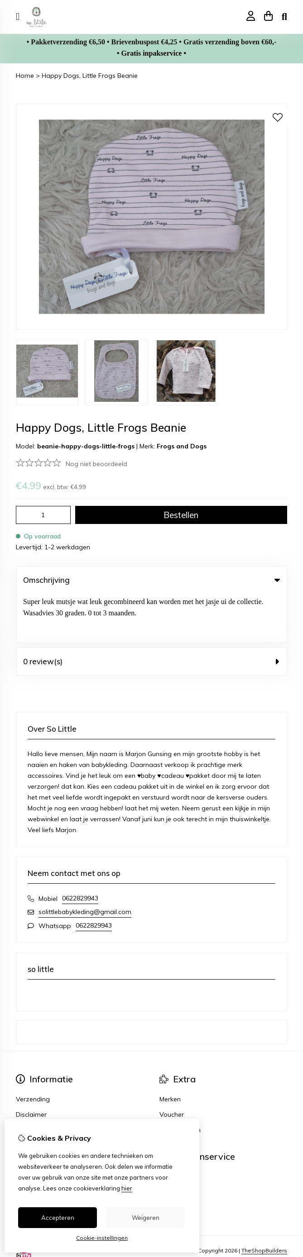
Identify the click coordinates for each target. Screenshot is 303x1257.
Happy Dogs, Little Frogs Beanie (90, 75)
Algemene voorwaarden (52, 1081)
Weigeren (145, 1217)
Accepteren (57, 1217)
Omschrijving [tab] (151, 580)
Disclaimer (31, 1066)
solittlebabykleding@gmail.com (84, 863)
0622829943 (80, 849)
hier (126, 1188)
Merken (170, 1050)
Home (25, 75)
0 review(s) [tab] (151, 612)
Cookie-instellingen (102, 1237)
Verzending (33, 1050)
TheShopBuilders (264, 1201)
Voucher (171, 1066)
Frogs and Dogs (182, 446)
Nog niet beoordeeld (96, 464)
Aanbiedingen (180, 1081)
